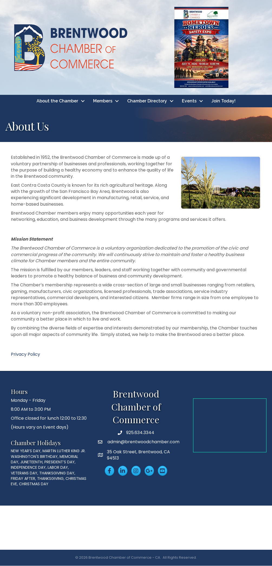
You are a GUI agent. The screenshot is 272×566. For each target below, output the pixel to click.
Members (102, 101)
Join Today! (223, 101)
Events (189, 101)
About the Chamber (57, 101)
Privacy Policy (25, 354)
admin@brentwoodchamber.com (142, 442)
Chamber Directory (147, 101)
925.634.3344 (140, 433)
